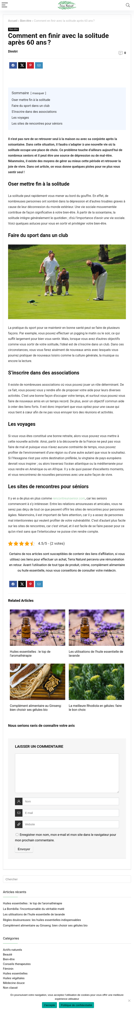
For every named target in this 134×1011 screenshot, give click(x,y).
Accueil (12, 21)
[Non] (129, 1001)
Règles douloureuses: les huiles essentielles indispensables (42, 920)
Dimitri (13, 51)
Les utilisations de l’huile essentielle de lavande (34, 914)
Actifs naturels (12, 950)
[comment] (67, 773)
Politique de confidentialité (76, 1005)
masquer (38, 93)
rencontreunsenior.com (69, 498)
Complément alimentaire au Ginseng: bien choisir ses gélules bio (35, 708)
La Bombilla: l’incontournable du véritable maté (33, 909)
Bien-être (25, 21)
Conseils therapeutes (17, 964)
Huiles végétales (14, 978)
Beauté (7, 954)
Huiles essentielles (15, 973)
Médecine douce (14, 983)
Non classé (10, 987)
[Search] (128, 5)
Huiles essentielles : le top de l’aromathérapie (30, 653)
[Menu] (4, 5)
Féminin (8, 969)
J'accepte (49, 1005)
